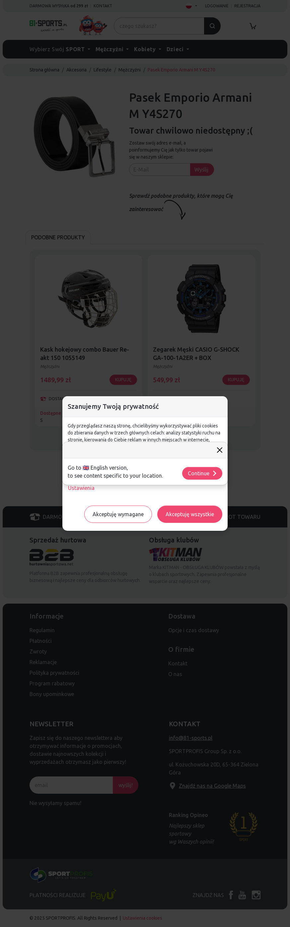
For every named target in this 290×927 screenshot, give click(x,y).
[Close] (219, 450)
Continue (202, 473)
